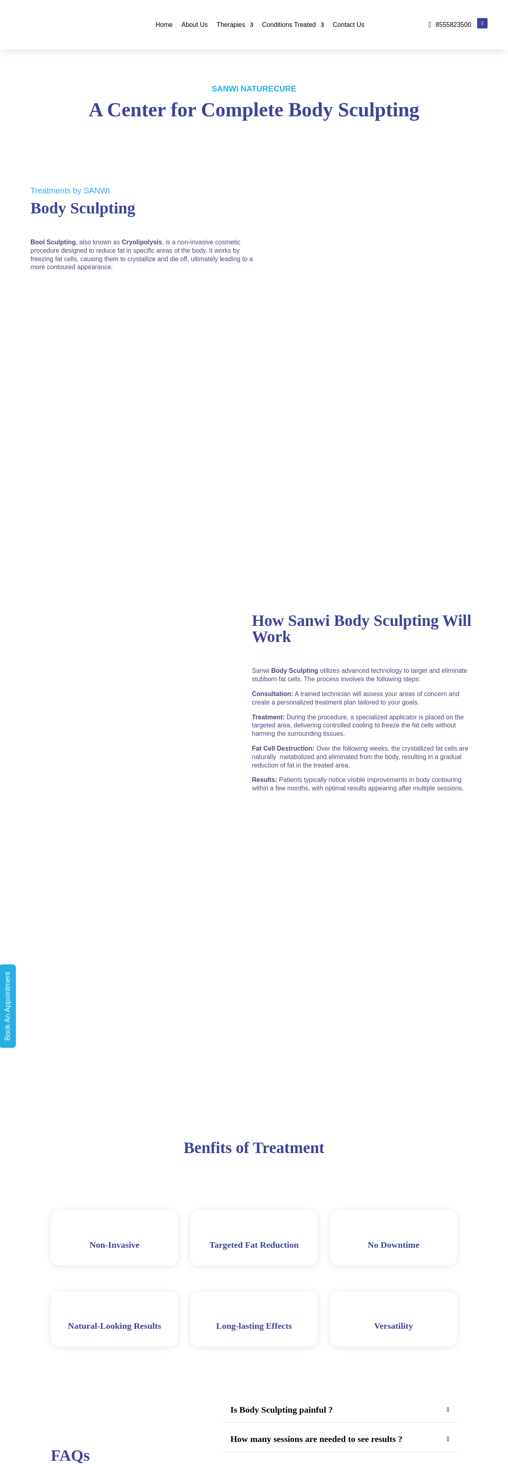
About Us (194, 24)
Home (164, 24)
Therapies (231, 24)
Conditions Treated (289, 24)
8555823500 (453, 24)
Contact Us (348, 24)
